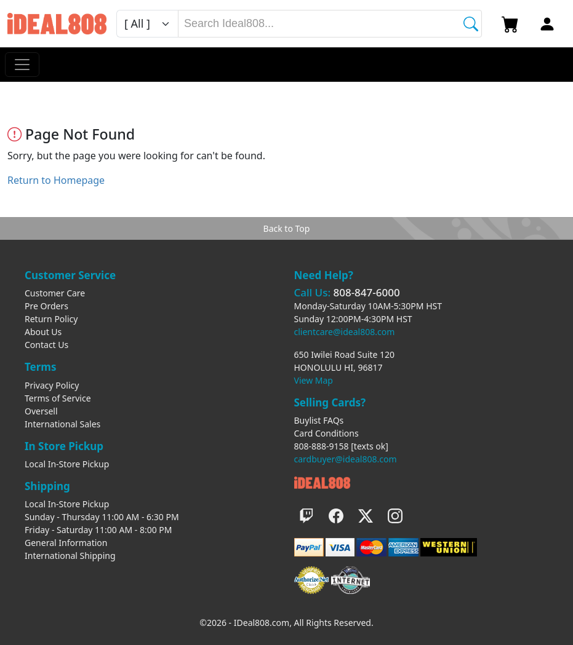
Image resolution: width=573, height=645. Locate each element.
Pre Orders (46, 306)
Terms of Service (58, 398)
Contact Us (46, 344)
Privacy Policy (52, 385)
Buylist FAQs (319, 420)
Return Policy (51, 319)
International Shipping (70, 555)
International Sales (62, 424)
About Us (43, 332)
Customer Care (55, 293)
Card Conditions (326, 433)
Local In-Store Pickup (67, 464)
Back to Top (286, 228)
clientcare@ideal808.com (344, 332)
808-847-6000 (366, 292)
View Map (313, 380)
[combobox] (329, 23)
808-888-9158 (321, 446)
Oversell (41, 411)
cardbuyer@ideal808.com (345, 459)
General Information (66, 542)
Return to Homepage (56, 180)
